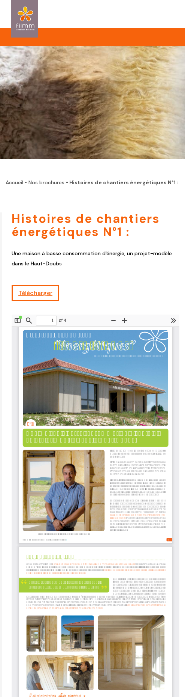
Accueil (14, 182)
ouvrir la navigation (162, 12)
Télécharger (35, 293)
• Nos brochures (44, 182)
